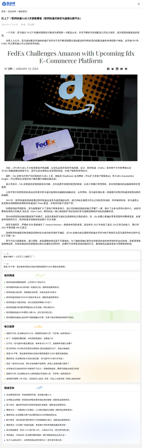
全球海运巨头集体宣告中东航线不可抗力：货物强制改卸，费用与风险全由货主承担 (42, 369)
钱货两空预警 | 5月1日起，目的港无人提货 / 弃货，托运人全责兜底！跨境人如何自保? (43, 379)
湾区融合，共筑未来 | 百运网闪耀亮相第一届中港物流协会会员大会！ (36, 435)
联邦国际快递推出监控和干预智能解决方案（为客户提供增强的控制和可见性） (40, 317)
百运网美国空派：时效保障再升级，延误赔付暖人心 (28, 395)
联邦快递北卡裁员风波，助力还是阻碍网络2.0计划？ (29, 302)
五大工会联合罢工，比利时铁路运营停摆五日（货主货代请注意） (34, 440)
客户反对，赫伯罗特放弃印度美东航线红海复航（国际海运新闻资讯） (36, 405)
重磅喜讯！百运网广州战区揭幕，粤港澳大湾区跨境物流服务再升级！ (36, 425)
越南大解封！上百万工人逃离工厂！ (19, 257)
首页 (3, 11)
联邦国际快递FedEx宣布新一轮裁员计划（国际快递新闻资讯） (33, 287)
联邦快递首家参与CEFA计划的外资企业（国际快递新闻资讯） (33, 297)
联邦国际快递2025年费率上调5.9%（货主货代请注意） (30, 312)
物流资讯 (23, 11)
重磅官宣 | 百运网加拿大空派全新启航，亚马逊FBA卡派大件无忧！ (35, 359)
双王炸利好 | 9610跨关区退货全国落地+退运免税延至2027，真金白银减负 (38, 348)
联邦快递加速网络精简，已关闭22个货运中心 (26, 282)
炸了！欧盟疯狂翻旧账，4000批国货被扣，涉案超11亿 (29, 338)
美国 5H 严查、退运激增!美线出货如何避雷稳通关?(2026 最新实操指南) (34, 267)
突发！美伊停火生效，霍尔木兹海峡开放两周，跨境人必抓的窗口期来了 (37, 364)
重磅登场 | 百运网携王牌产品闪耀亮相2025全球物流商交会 (31, 415)
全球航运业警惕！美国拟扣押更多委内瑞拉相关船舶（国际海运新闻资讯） (38, 400)
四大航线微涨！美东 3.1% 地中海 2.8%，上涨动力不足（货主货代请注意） (38, 430)
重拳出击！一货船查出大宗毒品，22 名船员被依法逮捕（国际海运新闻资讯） (40, 410)
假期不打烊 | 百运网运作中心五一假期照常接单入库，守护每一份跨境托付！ (39, 333)
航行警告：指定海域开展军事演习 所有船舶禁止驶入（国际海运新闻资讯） (39, 420)
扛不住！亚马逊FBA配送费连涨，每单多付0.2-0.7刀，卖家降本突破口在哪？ (39, 343)
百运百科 (12, 11)
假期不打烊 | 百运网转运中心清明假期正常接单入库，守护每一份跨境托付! (38, 374)
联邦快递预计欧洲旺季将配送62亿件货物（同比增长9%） (31, 307)
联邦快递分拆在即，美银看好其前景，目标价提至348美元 (31, 292)
